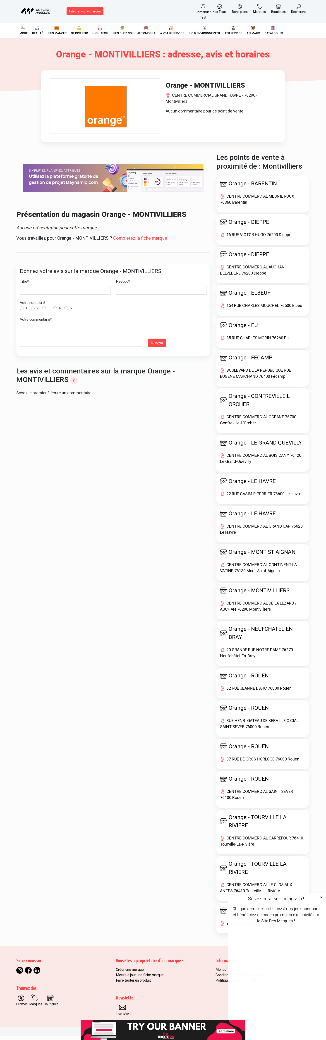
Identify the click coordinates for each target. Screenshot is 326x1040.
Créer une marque (130, 973)
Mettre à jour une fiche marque (140, 979)
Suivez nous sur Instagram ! (276, 898)
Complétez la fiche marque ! (141, 242)
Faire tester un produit (133, 984)
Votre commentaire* (36, 323)
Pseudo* (123, 285)
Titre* (24, 285)
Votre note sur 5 (32, 306)
